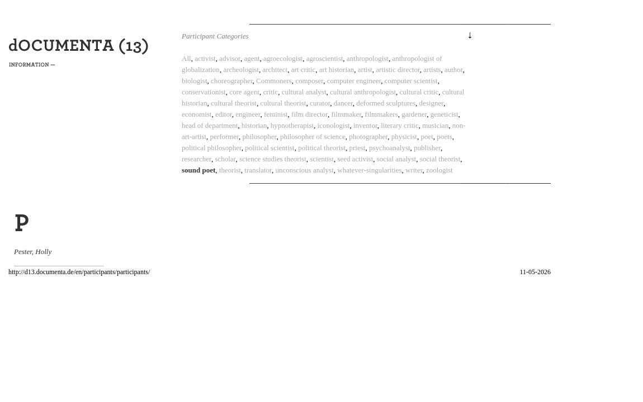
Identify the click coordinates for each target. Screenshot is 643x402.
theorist (230, 170)
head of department (210, 125)
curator (320, 103)
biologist (194, 80)
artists (432, 69)
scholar (225, 159)
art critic (303, 69)
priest (357, 147)
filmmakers (381, 114)
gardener (414, 114)
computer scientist (411, 80)
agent (251, 58)
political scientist (269, 147)
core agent (244, 92)
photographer (368, 136)
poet (426, 136)
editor (223, 114)
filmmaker (346, 114)
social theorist (440, 159)
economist (196, 114)
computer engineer (354, 80)
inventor (365, 125)
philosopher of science (313, 136)
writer (414, 170)
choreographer (232, 80)
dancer (343, 103)
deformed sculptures (385, 103)
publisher (427, 147)
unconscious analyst (304, 170)
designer (431, 103)
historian (254, 125)
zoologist (439, 170)
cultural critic (419, 92)
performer (224, 136)
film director (309, 114)
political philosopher (212, 147)
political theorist (322, 147)
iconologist (334, 125)
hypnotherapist (292, 125)
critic (270, 92)
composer (309, 80)
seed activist (355, 159)
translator (258, 170)
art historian (336, 69)
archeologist (241, 69)
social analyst (396, 159)
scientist (322, 159)
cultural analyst (304, 92)
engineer (247, 114)
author (454, 69)
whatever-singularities (369, 170)
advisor (229, 58)
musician (435, 125)
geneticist (444, 114)
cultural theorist (234, 103)
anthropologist (368, 58)
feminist (276, 114)
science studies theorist (272, 159)
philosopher (260, 136)
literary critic (400, 125)
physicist (404, 136)
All (186, 58)
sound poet (198, 170)
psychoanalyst (389, 147)
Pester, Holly (32, 251)
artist (365, 69)
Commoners (274, 80)
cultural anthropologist (363, 92)
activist (205, 58)
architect (274, 69)
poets (444, 136)
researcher (196, 159)
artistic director (398, 69)
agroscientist (324, 58)
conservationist (204, 92)
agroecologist (282, 58)
